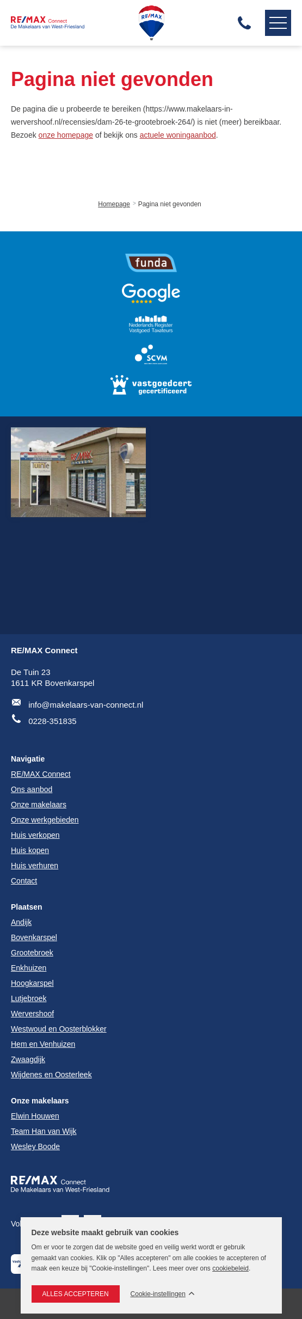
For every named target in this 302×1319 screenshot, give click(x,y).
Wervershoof (32, 1013)
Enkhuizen (28, 968)
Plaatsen (26, 907)
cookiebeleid (230, 1268)
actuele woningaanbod (178, 135)
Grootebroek (32, 952)
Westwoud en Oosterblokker (59, 1028)
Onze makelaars (40, 1100)
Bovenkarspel (34, 937)
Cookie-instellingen (158, 1294)
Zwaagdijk (28, 1059)
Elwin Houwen (35, 1116)
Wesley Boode (35, 1146)
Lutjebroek (28, 998)
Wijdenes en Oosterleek (51, 1074)
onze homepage (66, 135)
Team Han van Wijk (44, 1131)
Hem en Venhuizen (43, 1044)
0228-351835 (52, 721)
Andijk (21, 922)
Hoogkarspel (32, 983)
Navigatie (276, 23)
